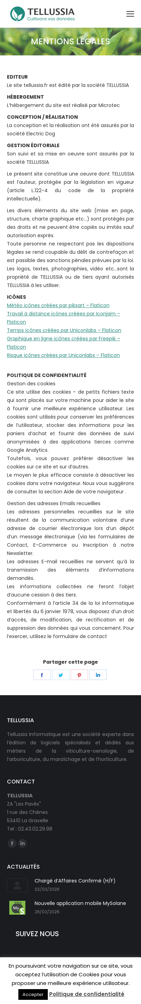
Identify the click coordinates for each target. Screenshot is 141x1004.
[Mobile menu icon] (130, 14)
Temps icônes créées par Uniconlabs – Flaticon (64, 330)
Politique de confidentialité (86, 994)
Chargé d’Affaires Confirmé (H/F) (75, 880)
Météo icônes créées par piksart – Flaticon (58, 305)
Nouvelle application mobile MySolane (80, 903)
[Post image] (17, 885)
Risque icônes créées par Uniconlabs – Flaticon (63, 355)
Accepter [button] (33, 994)
